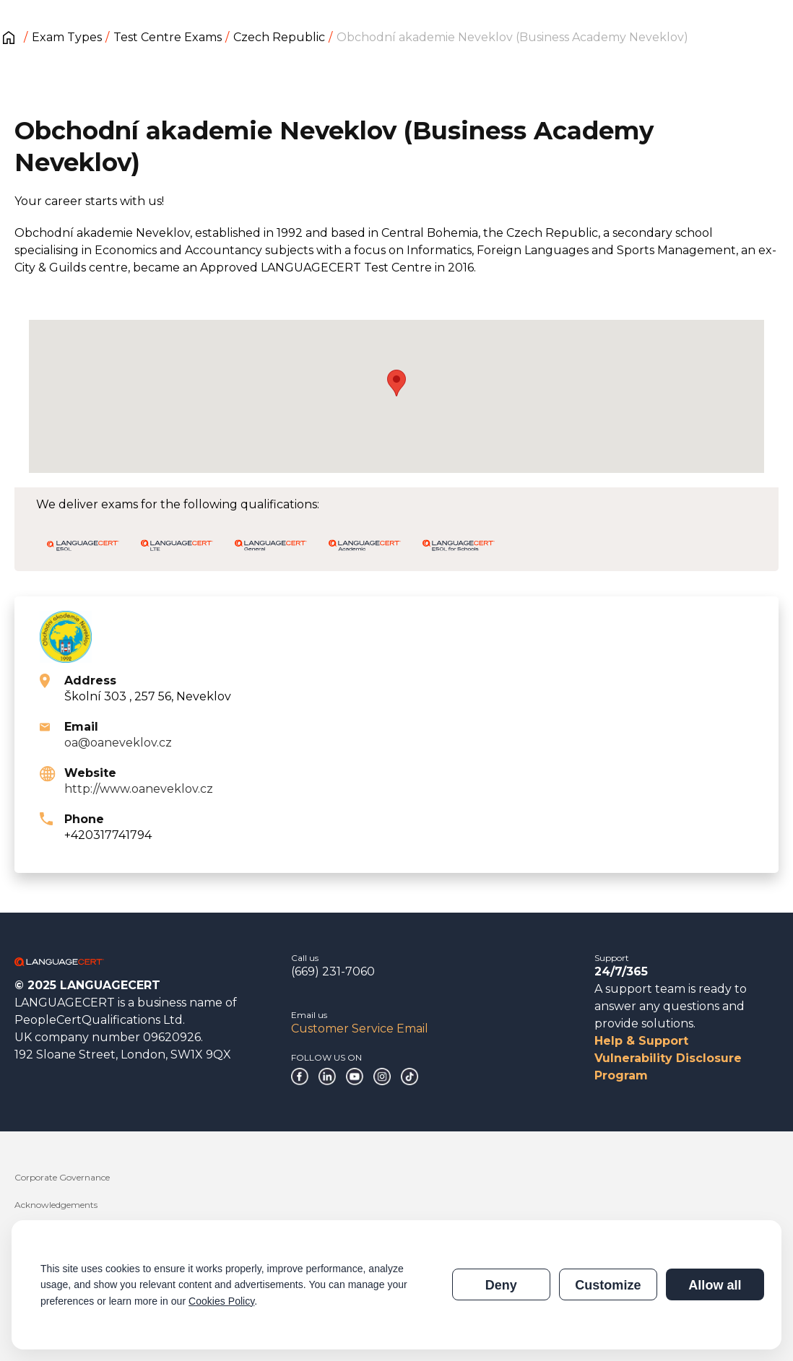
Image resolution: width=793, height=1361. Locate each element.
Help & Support (641, 1041)
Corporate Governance (62, 1177)
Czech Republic (279, 37)
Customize (608, 1285)
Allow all (714, 1285)
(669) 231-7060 (333, 971)
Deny (501, 1285)
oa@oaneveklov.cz (118, 742)
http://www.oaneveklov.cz (138, 789)
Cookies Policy (221, 1301)
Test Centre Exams (167, 37)
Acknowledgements (56, 1204)
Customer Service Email (359, 1028)
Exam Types (67, 37)
